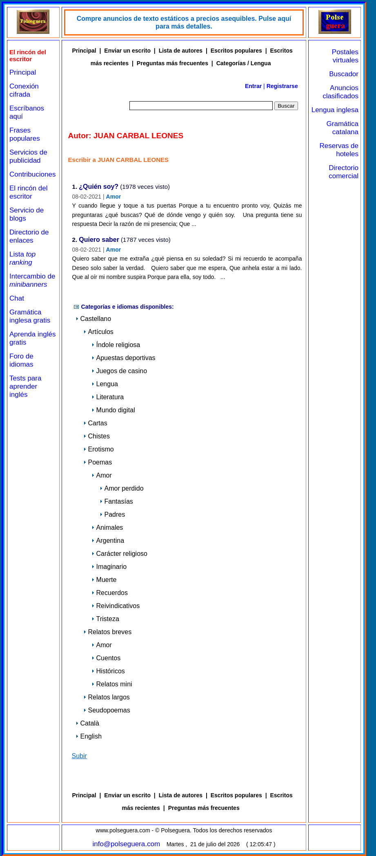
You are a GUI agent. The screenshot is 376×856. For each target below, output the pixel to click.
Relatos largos (106, 697)
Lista (22, 258)
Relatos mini (111, 684)
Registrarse (282, 86)
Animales (107, 527)
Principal (22, 72)
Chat (16, 298)
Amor (113, 196)
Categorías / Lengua (243, 63)
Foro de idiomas (21, 360)
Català (87, 723)
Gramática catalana (342, 128)
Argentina (108, 540)
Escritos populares (236, 50)
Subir (79, 755)
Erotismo (98, 449)
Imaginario (109, 566)
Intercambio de (32, 280)
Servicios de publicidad (28, 156)
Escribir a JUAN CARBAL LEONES (118, 159)
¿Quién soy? (98, 187)
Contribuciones (32, 174)
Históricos (108, 671)
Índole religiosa (115, 344)
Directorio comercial (343, 172)
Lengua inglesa (334, 110)
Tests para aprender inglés (25, 386)
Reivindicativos (115, 605)
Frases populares (24, 134)
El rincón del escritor (28, 192)
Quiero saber (99, 240)
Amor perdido (122, 488)
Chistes (96, 436)
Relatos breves (107, 631)
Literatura (107, 397)
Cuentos (106, 658)
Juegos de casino (119, 370)
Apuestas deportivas (123, 357)
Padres (112, 514)
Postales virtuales (345, 56)
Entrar (253, 86)
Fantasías (116, 501)
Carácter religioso (119, 553)
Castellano (93, 318)
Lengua (104, 383)
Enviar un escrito (127, 50)
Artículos (98, 331)
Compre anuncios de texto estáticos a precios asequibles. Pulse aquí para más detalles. (184, 22)
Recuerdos (109, 592)
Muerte (104, 579)
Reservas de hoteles (339, 150)
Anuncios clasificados (340, 92)
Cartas (95, 423)
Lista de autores (180, 50)
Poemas (97, 462)
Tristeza (105, 618)
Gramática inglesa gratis (29, 316)
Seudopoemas (106, 710)
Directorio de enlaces (29, 236)
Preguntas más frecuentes (172, 63)
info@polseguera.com (126, 844)
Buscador (343, 74)
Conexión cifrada (24, 90)
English (89, 736)
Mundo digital (113, 410)
